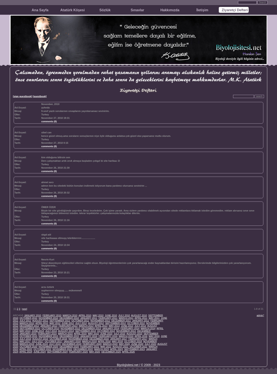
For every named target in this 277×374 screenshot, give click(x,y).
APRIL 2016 (141, 336)
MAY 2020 (124, 344)
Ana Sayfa (40, 10)
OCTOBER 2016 (58, 338)
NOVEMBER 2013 (70, 328)
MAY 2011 (154, 318)
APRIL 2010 (85, 315)
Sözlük (105, 10)
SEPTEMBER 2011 (60, 320)
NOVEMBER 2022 (62, 349)
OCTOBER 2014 (106, 331)
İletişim (202, 10)
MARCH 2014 (148, 328)
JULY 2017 (37, 341)
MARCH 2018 (89, 341)
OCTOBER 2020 (28, 346)
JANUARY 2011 (88, 318)
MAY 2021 (105, 346)
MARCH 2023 (101, 349)
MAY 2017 (24, 341)
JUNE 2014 (38, 331)
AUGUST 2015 (134, 333)
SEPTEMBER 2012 (115, 323)
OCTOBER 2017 (53, 341)
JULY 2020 (150, 344)
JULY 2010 (124, 315)
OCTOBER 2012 (136, 323)
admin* (260, 315)
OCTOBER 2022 (42, 349)
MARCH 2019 (26, 344)
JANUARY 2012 (140, 320)
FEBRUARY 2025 (78, 351)
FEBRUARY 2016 (107, 336)
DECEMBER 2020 (69, 346)
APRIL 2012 (41, 323)
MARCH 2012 (26, 323)
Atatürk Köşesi (72, 10)
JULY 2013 (140, 325)
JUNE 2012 (68, 323)
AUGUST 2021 (120, 346)
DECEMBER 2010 (69, 318)
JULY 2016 (25, 338)
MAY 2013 (114, 325)
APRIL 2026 (128, 351)
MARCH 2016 (126, 336)
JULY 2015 (119, 333)
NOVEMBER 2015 (48, 336)
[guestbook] (40, 96)
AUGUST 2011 (40, 320)
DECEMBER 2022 (83, 349)
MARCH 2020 (110, 344)
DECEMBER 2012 (29, 325)
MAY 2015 (93, 333)
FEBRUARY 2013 (68, 325)
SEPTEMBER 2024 (57, 351)
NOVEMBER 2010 (48, 318)
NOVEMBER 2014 (126, 331)
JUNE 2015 (106, 333)
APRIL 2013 (101, 325)
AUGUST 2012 (96, 323)
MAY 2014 (24, 331)
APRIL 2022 (25, 349)
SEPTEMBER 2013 (29, 328)
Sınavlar (137, 10)
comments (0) (49, 121)
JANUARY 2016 (88, 336)
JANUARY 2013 (48, 325)
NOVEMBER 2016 (78, 338)
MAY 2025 (94, 351)
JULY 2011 (25, 320)
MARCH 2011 (126, 318)
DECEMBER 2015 (69, 336)
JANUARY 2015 (27, 333)
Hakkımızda (169, 10)
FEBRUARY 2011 (107, 318)
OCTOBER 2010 (28, 318)
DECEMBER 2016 (99, 338)
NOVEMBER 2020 (48, 346)
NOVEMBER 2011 (100, 320)
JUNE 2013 (127, 325)
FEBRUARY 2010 (51, 315)
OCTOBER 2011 (80, 320)
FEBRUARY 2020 (92, 344)
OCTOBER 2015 (28, 336)
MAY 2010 (98, 315)
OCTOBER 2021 (138, 346)
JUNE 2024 (40, 351)
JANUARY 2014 (110, 328)
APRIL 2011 (141, 318)
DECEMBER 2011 (121, 320)
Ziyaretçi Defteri (235, 10)
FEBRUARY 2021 (89, 346)
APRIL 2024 (25, 351)
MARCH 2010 (70, 315)
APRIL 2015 (80, 333)
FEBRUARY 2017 (138, 338)
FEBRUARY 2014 (130, 328)
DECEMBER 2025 (111, 351)
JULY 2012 (81, 323)
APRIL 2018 (104, 341)
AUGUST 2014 (66, 331)
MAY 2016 (154, 336)
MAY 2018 (117, 341)
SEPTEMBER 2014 (85, 331)
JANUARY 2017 (118, 338)
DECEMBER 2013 (91, 328)
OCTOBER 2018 (133, 341)
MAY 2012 (55, 323)
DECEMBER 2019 (71, 344)
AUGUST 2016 (40, 338)
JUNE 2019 (41, 344)
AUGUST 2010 (139, 315)
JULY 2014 (51, 331)
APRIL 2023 (116, 349)
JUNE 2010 (111, 315)
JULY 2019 (55, 344)
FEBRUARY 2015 (47, 333)
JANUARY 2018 (72, 341)
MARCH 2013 (86, 325)
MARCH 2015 (65, 333)
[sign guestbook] (22, 96)
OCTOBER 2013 (50, 328)
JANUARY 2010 (32, 315)
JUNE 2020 (137, 344)
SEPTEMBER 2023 (134, 349)
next (24, 309)
